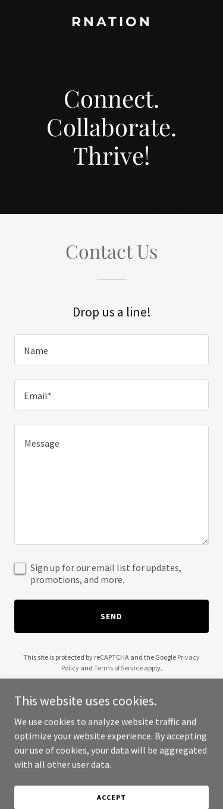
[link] (111, 23)
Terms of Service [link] (118, 667)
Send (111, 616)
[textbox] (111, 349)
